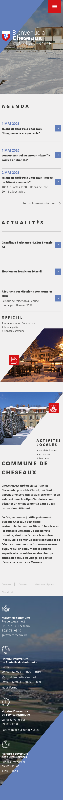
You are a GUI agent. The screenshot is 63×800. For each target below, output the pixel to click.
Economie (44, 454)
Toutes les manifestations (42, 203)
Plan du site (8, 592)
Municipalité (11, 327)
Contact (23, 584)
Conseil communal (14, 330)
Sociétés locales (48, 450)
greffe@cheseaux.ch (14, 635)
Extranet (6, 584)
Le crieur (44, 458)
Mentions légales (44, 584)
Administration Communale (19, 323)
